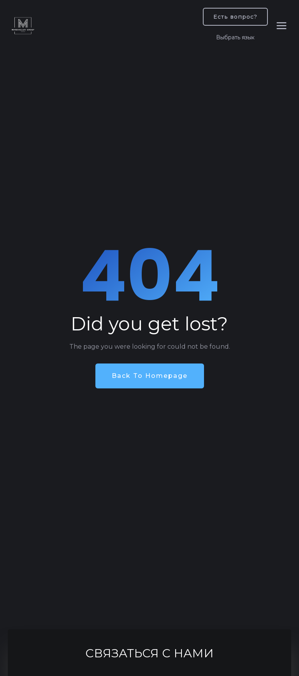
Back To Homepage (150, 375)
